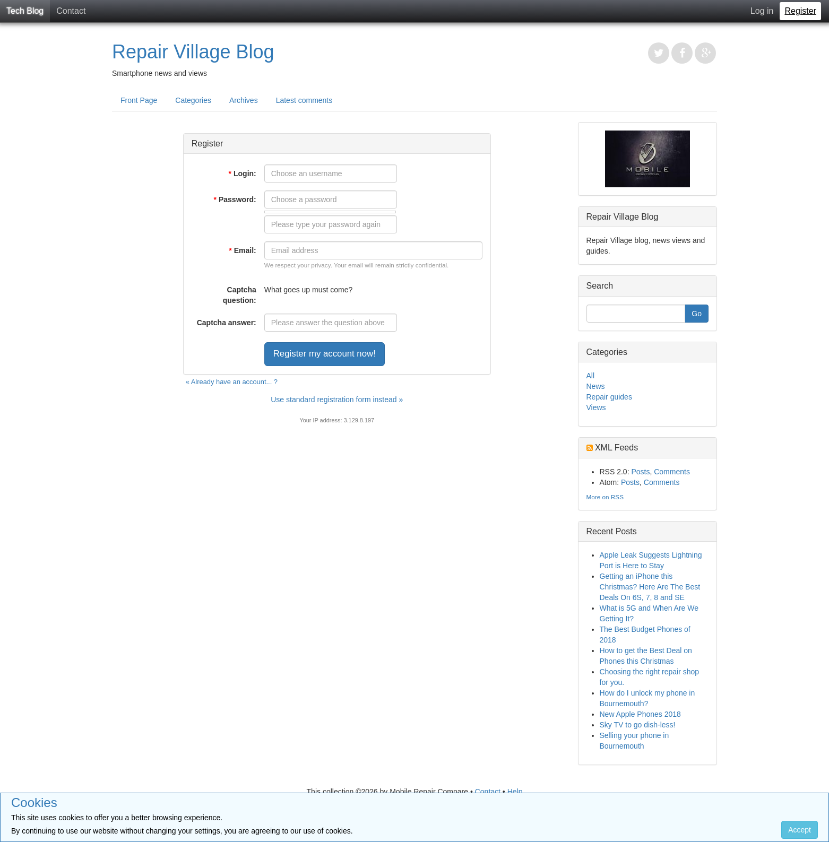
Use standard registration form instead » (337, 399)
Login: (242, 173)
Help (515, 791)
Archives (243, 100)
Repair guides (609, 397)
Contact (70, 10)
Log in (762, 10)
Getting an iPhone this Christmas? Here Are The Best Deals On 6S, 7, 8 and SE (650, 587)
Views (596, 407)
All (590, 375)
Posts (640, 471)
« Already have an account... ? (232, 382)
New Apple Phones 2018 (640, 714)
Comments (672, 471)
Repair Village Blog (193, 52)
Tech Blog (25, 10)
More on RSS (605, 496)
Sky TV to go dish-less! (638, 725)
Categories (193, 100)
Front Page (138, 100)
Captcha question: (239, 295)
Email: (242, 250)
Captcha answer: (226, 322)
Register (800, 10)
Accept (799, 830)
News (595, 386)
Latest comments (304, 100)
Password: (234, 199)
